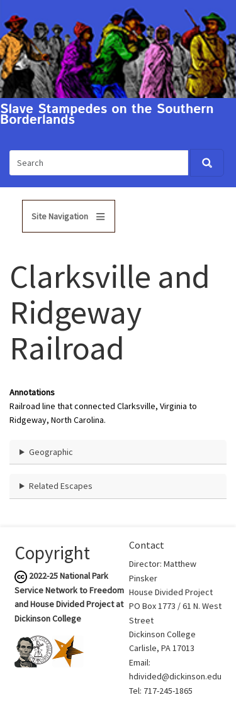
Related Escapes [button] (61, 485)
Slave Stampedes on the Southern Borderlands (107, 115)
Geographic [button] (51, 452)
